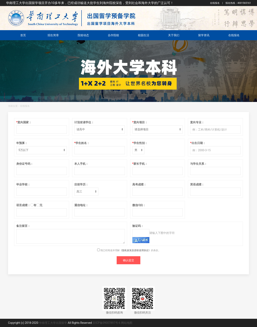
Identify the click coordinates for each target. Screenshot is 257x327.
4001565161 (238, 3)
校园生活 (143, 35)
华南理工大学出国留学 (53, 322)
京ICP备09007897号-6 (106, 322)
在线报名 (215, 3)
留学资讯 (203, 35)
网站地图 (126, 322)
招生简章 (53, 35)
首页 (23, 35)
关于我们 (173, 35)
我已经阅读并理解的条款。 (129, 250)
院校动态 (83, 35)
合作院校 (113, 35)
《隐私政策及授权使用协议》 (135, 250)
